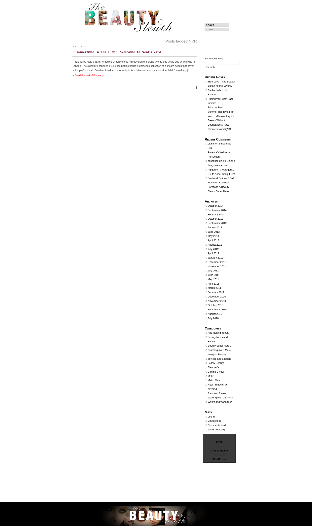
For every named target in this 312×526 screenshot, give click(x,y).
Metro (211, 376)
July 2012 (213, 249)
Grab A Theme (219, 450)
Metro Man (214, 380)
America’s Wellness (219, 152)
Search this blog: (214, 58)
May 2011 (213, 279)
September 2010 (217, 309)
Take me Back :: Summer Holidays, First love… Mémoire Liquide (221, 112)
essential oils (215, 160)
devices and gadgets (219, 358)
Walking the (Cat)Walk (220, 397)
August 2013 (215, 227)
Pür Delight (214, 156)
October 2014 (215, 205)
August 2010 (215, 313)
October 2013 (215, 218)
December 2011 (217, 262)
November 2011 (217, 266)
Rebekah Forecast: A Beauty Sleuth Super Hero (218, 187)
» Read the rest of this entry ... (89, 75)
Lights (211, 143)
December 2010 (217, 296)
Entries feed (214, 420)
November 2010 (217, 300)
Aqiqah (212, 169)
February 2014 (216, 214)
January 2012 (215, 257)
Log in (211, 416)
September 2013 (217, 223)
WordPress (219, 459)
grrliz (219, 441)
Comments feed (217, 425)
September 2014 (217, 210)
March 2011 (214, 287)
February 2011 (216, 292)
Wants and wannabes (220, 401)
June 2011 (214, 274)
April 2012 (213, 253)
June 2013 (214, 231)
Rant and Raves (217, 393)
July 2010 (213, 318)
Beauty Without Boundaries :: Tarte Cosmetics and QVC (219, 125)
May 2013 (213, 235)
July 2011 (213, 270)
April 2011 (213, 283)
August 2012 (215, 244)
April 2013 (213, 240)
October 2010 (215, 305)
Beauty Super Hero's (219, 345)
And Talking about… (219, 332)
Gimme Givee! (216, 371)
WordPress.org (216, 429)
